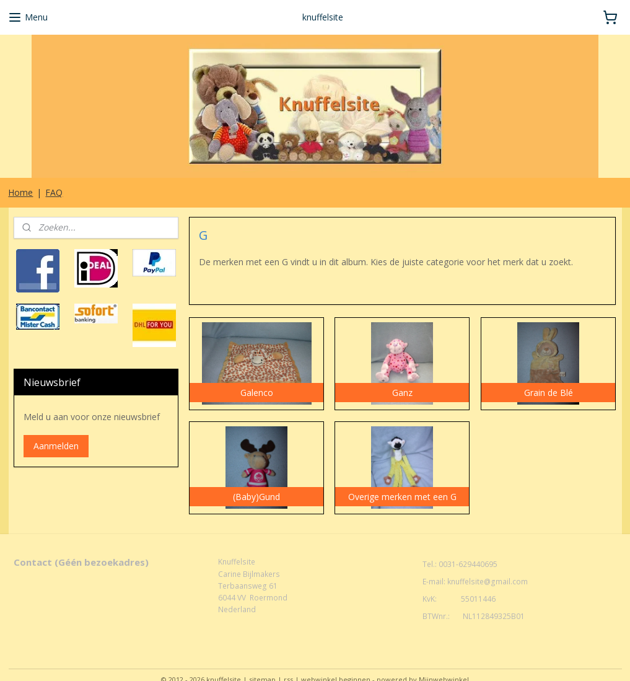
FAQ (54, 192)
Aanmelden (56, 446)
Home (20, 192)
